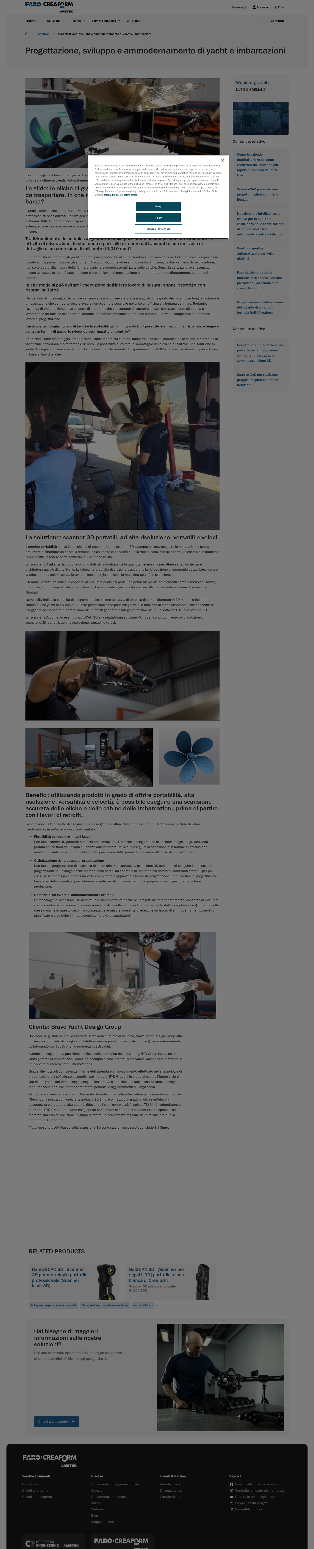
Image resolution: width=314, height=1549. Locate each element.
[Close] (222, 160)
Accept (158, 206)
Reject (158, 217)
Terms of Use (130, 194)
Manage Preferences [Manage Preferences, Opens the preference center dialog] (158, 228)
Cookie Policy (111, 194)
